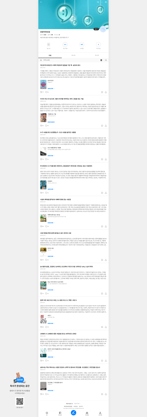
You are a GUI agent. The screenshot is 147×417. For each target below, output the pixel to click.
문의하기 (81, 406)
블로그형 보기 (101, 60)
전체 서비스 (106, 2)
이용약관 (76, 406)
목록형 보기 (106, 60)
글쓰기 (73, 412)
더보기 (102, 2)
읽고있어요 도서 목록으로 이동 (48, 44)
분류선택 (41, 60)
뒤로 (41, 2)
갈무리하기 (102, 92)
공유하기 (106, 92)
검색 (98, 2)
